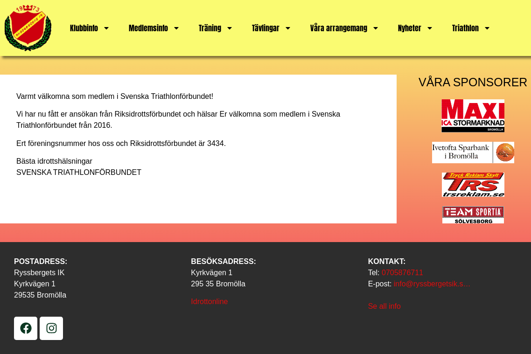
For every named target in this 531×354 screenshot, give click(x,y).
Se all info (384, 306)
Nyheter (415, 28)
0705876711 (402, 273)
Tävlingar (272, 28)
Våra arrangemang (344, 28)
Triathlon (471, 28)
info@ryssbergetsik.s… (432, 284)
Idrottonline (209, 301)
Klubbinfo (90, 28)
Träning (216, 28)
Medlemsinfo (154, 28)
